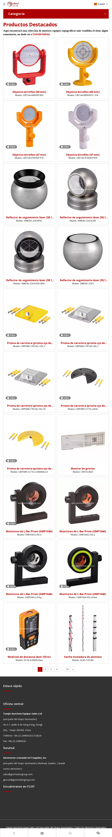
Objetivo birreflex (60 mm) (29, 92)
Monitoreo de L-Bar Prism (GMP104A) (29, 531)
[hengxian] (7, 691)
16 (67, 669)
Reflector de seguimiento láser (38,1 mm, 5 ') (29, 217)
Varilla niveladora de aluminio (83, 657)
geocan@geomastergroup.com (19, 779)
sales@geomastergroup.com (18, 774)
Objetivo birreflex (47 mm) (29, 154)
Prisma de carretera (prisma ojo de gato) (29, 343)
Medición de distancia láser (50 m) (29, 657)
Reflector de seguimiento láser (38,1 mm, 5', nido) (83, 217)
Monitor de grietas (83, 468)
